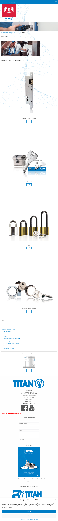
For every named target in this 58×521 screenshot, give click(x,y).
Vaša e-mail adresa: (23, 423)
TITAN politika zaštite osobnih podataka (29, 519)
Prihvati (29, 511)
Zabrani (29, 516)
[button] (55, 500)
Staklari (5, 336)
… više (29, 121)
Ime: (20, 419)
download (29, 480)
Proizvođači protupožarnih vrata (11, 343)
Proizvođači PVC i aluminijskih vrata (12, 338)
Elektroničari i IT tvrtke (9, 348)
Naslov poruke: (22, 426)
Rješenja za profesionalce (8, 329)
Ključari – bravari (7, 331)
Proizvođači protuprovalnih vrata (11, 341)
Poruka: (20, 430)
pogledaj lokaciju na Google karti (29, 394)
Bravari (5, 345)
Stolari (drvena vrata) (9, 334)
